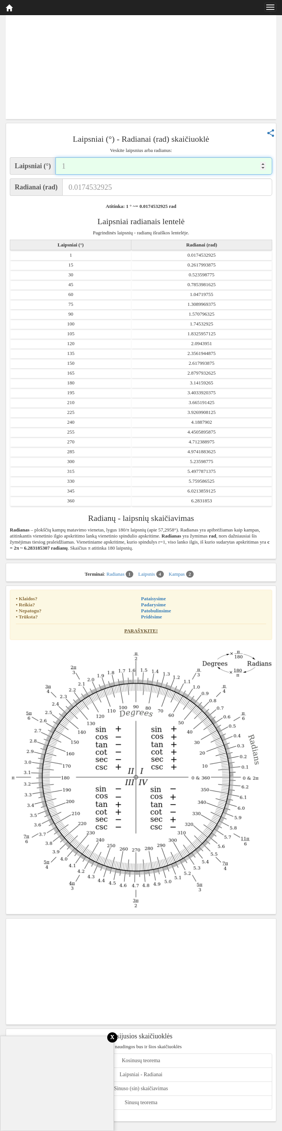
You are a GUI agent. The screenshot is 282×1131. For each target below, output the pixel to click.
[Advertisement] (141, 66)
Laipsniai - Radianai (141, 1074)
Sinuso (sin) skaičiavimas (141, 1088)
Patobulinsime (156, 611)
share (270, 133)
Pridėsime (151, 617)
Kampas (181, 574)
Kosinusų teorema (141, 1060)
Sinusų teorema (141, 1102)
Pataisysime (153, 598)
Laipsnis (150, 574)
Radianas (119, 574)
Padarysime (153, 604)
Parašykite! (141, 631)
